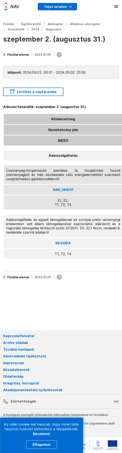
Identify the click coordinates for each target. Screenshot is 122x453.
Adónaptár (55, 24)
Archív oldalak (15, 343)
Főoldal (8, 24)
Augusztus (54, 29)
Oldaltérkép (13, 376)
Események (16, 29)
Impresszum (13, 363)
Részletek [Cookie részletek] (41, 434)
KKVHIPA (63, 243)
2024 (35, 29)
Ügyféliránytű (31, 24)
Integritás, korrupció (21, 383)
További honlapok (18, 349)
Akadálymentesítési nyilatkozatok (32, 390)
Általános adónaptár (85, 24)
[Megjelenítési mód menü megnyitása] (57, 6)
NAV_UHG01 (63, 190)
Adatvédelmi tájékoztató (24, 356)
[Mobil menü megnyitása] (116, 6)
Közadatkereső (16, 370)
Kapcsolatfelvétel (18, 336)
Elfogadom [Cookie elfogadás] (41, 444)
